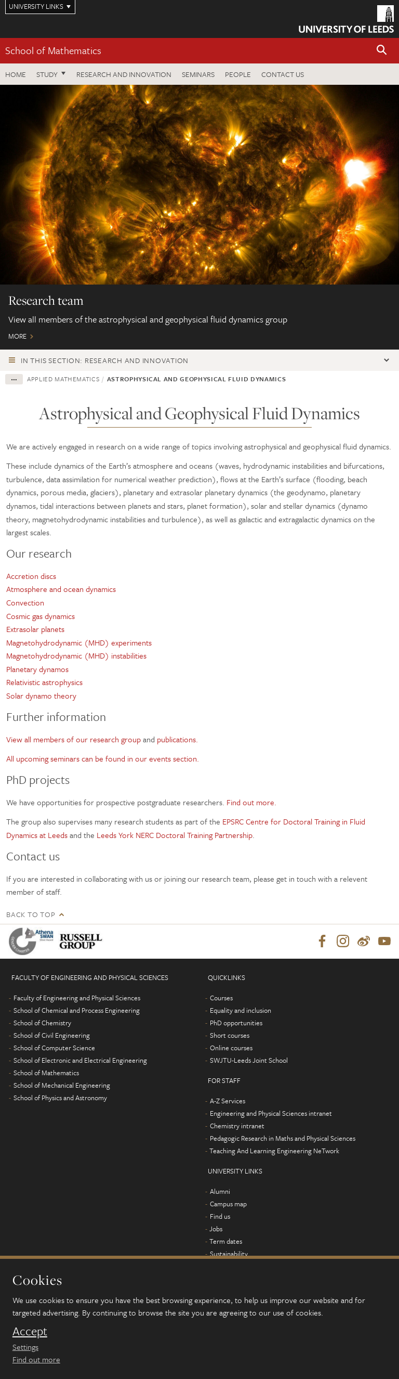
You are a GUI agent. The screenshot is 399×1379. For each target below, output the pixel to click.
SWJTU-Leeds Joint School (249, 1060)
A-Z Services (227, 1101)
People (238, 74)
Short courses (229, 1035)
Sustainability (229, 1253)
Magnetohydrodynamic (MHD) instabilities (76, 655)
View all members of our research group (73, 739)
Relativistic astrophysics (44, 682)
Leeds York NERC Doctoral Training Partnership (174, 835)
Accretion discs (32, 576)
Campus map (228, 1203)
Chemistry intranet (237, 1125)
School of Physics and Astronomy (60, 1097)
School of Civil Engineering (52, 1035)
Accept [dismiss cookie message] (29, 1331)
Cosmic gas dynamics (40, 616)
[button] (382, 50)
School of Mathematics (53, 50)
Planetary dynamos (37, 669)
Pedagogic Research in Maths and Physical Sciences (282, 1138)
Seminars (198, 74)
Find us (220, 1216)
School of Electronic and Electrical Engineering (80, 1060)
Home (15, 74)
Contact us (282, 74)
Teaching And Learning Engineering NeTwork (274, 1150)
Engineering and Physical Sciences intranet (271, 1113)
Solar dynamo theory (41, 695)
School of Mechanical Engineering (62, 1085)
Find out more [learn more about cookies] (36, 1359)
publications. (177, 739)
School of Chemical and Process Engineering (77, 1010)
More (199, 217)
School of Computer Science (54, 1047)
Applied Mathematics (63, 378)
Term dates (225, 1241)
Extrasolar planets (36, 629)
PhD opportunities (236, 1022)
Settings (25, 1346)
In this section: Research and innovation (105, 360)
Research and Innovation (123, 74)
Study (47, 74)
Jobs (215, 1228)
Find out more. (251, 802)
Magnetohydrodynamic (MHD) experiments (79, 642)
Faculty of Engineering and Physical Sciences (77, 998)
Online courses (231, 1047)
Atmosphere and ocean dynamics (62, 589)
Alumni (220, 1191)
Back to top (30, 914)
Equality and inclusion (240, 1010)
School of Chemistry (42, 1022)
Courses (221, 998)
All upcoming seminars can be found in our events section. (102, 758)
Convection (26, 602)
